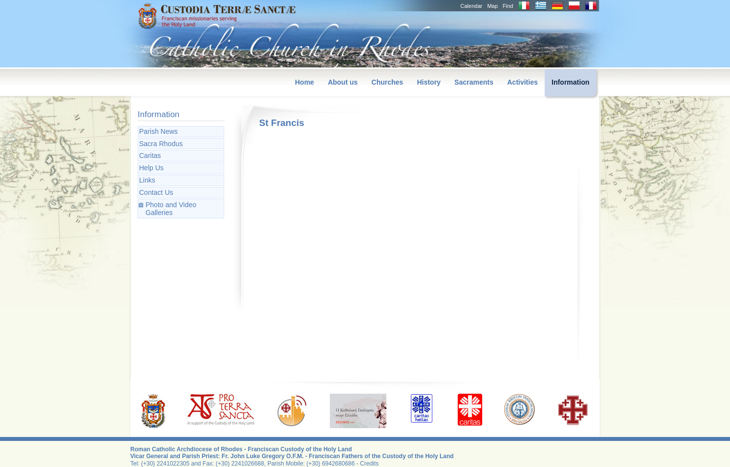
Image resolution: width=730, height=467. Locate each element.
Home (304, 82)
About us (343, 82)
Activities (522, 82)
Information (570, 82)
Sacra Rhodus (161, 144)
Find (508, 6)
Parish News (158, 131)
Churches (388, 82)
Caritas (150, 155)
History (428, 82)
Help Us (151, 168)
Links (147, 180)
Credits (369, 463)
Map (492, 6)
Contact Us (156, 192)
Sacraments (473, 82)
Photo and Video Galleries (171, 209)
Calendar (472, 6)
